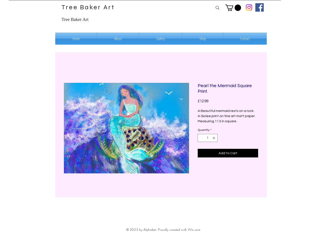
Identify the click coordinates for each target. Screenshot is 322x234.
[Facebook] (259, 7)
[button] (233, 8)
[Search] (217, 7)
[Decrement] (201, 138)
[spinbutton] (208, 138)
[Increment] (214, 138)
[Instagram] (249, 7)
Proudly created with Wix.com (179, 230)
